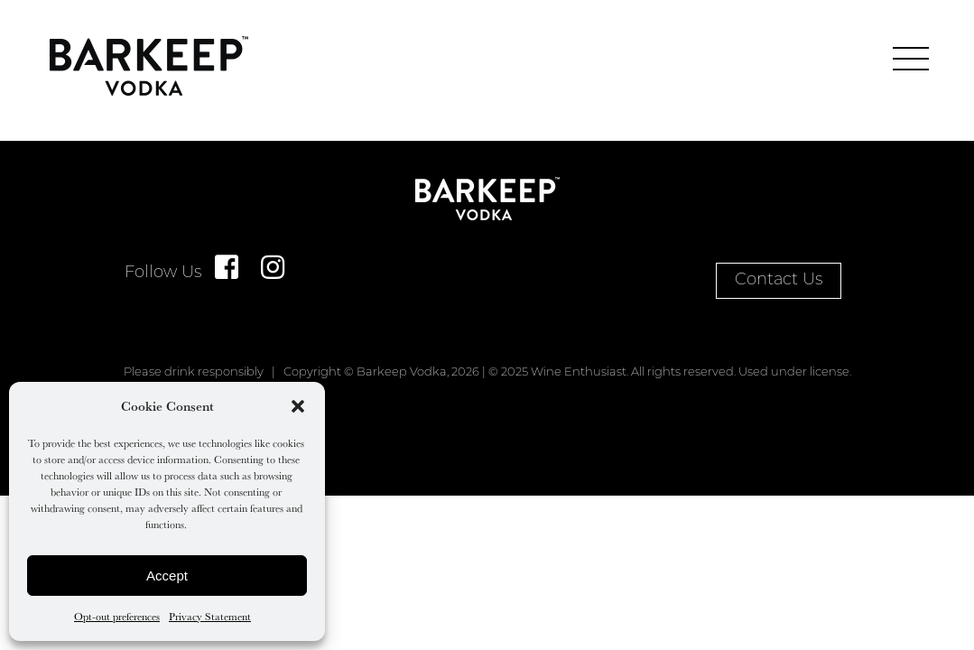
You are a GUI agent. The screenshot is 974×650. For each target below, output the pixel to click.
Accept (167, 575)
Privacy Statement (210, 616)
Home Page (149, 66)
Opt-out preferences (117, 616)
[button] (298, 406)
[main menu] (911, 58)
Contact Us (778, 280)
